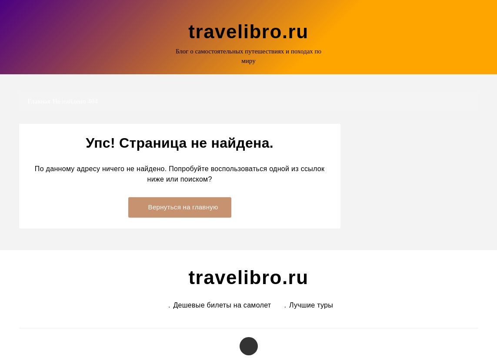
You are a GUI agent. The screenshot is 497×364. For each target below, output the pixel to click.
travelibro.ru (248, 31)
